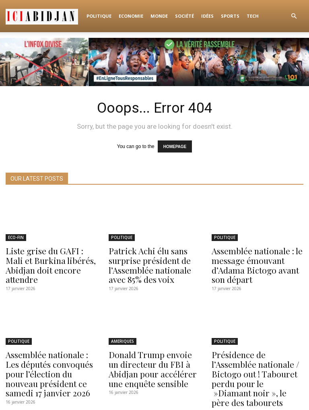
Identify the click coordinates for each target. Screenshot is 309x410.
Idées (207, 16)
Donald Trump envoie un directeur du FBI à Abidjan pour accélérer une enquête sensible (151, 358)
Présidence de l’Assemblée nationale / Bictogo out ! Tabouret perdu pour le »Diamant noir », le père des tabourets (256, 362)
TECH (253, 16)
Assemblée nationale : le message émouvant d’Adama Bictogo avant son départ (256, 260)
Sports (230, 16)
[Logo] (44, 16)
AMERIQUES (122, 333)
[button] (293, 16)
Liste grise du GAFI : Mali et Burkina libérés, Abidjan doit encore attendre (51, 256)
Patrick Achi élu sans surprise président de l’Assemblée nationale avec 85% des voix (153, 260)
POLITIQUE (99, 16)
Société (184, 16)
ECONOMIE (131, 16)
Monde (159, 16)
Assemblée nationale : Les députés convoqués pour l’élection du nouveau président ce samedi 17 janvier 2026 (48, 362)
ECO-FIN (16, 236)
